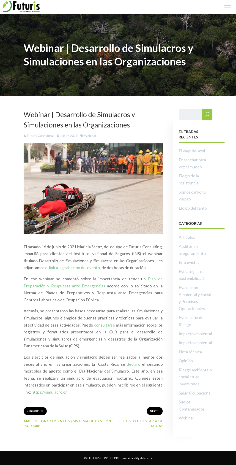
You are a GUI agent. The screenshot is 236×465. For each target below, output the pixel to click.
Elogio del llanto (193, 208)
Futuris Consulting (40, 136)
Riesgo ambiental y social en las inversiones (195, 376)
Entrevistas (189, 262)
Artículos (187, 237)
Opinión (186, 360)
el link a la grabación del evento (72, 267)
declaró (133, 364)
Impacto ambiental (195, 333)
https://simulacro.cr (49, 392)
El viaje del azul (192, 150)
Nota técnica (190, 351)
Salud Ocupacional (195, 392)
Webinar (90, 136)
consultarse (104, 324)
